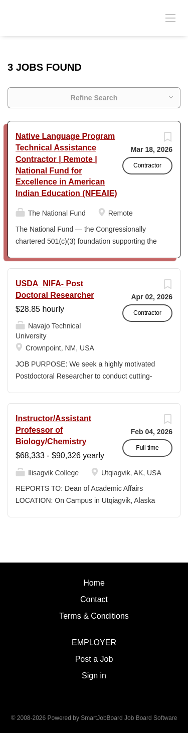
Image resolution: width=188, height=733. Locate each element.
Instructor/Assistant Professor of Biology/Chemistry (53, 430)
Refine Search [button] (94, 98)
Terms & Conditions (94, 616)
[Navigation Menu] (170, 17)
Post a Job (94, 659)
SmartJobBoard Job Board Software (129, 717)
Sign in (94, 675)
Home (94, 583)
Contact (94, 599)
